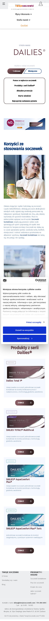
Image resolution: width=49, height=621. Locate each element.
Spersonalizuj (24, 338)
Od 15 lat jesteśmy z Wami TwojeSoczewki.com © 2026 (24, 616)
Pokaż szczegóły (33, 322)
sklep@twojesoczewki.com (24, 603)
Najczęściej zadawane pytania (24, 101)
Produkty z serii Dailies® (24, 86)
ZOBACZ (21, 403)
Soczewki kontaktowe (38, 579)
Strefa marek (22, 20)
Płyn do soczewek (37, 583)
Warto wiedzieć (24, 96)
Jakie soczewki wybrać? (35, 592)
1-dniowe (16, 71)
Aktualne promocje (24, 91)
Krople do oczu (36, 587)
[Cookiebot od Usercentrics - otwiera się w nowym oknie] (35, 280)
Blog (3, 584)
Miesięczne (32, 71)
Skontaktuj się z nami (9, 580)
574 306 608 (41, 603)
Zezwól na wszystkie (24, 330)
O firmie (5, 576)
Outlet (24, 25)
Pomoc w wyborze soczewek (24, 80)
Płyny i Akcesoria (22, 14)
